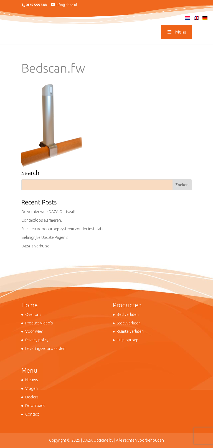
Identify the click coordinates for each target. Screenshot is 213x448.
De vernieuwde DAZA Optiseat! (48, 211)
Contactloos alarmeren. (41, 220)
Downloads (35, 405)
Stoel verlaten (129, 323)
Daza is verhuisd (35, 246)
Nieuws (31, 380)
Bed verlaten (128, 314)
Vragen (31, 388)
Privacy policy (37, 340)
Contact (32, 414)
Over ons (33, 314)
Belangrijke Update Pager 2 (44, 237)
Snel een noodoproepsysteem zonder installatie (63, 229)
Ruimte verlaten (130, 331)
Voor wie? (33, 331)
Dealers (32, 397)
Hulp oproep (127, 340)
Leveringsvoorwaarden (45, 348)
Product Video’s (39, 323)
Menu (176, 31)
